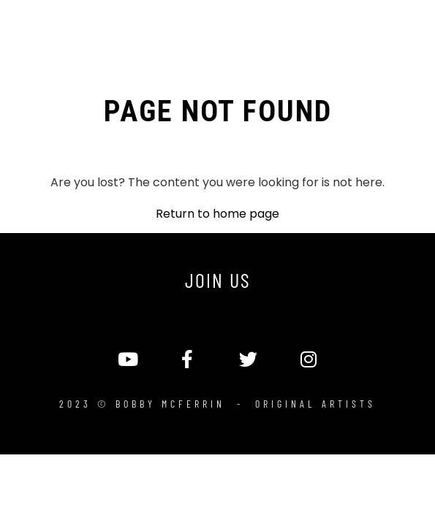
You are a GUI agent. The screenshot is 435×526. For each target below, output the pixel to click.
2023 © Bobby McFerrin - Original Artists (217, 403)
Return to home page (217, 213)
